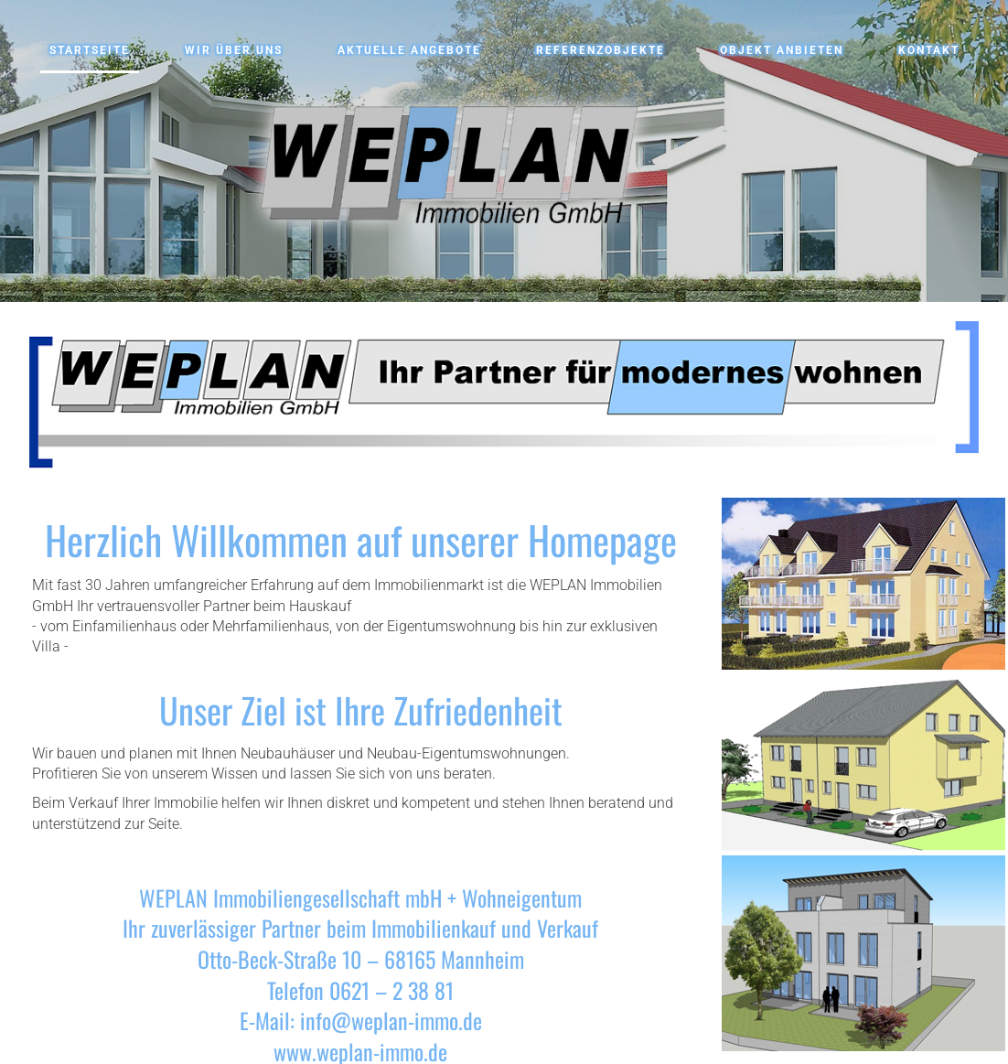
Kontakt (929, 50)
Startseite (89, 50)
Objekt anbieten (781, 50)
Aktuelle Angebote (409, 50)
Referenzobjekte (600, 50)
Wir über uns (234, 50)
